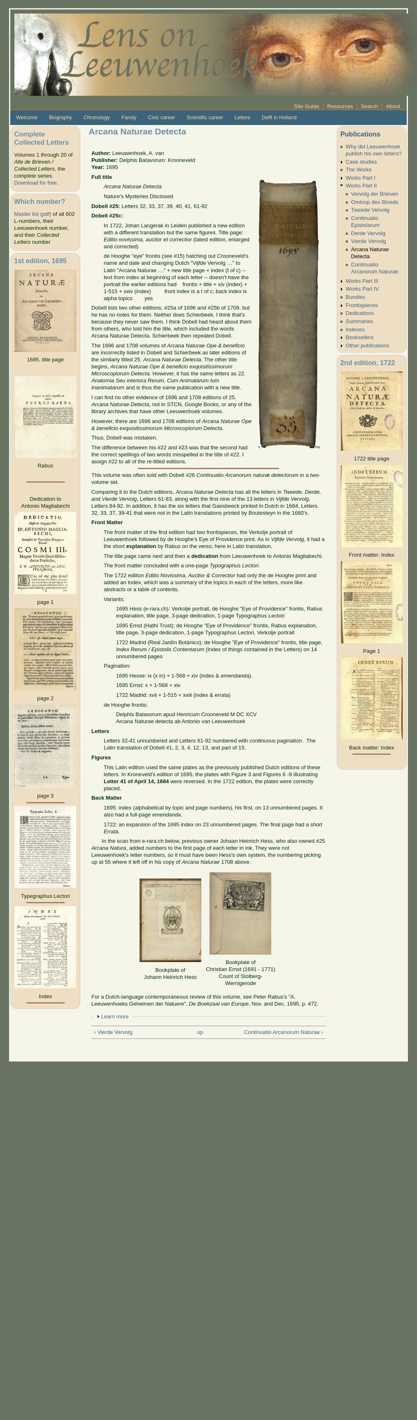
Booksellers (360, 337)
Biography (60, 117)
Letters (242, 117)
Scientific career (204, 117)
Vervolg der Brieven (374, 194)
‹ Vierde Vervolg (113, 1032)
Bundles (355, 297)
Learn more (114, 1016)
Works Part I (360, 178)
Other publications (367, 345)
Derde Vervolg (368, 233)
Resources (340, 106)
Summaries (359, 321)
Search (369, 106)
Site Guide (306, 106)
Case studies (361, 162)
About (393, 106)
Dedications (360, 313)
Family (129, 117)
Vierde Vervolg (368, 241)
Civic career (161, 117)
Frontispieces (362, 305)
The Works (359, 170)
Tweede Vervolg (370, 210)
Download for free (35, 183)
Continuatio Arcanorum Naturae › (283, 1032)
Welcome (26, 117)
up (200, 1032)
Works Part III (362, 281)
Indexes (355, 329)
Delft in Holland (279, 117)
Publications (360, 134)
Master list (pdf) (32, 214)
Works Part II (361, 186)
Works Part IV (362, 289)
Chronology (97, 117)
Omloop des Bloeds (374, 202)
